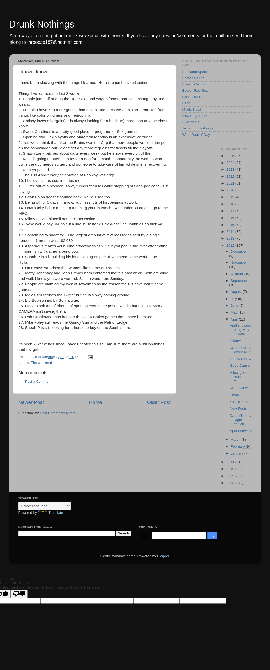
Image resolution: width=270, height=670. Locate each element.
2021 (230, 183)
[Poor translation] (19, 594)
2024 (230, 163)
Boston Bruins (193, 78)
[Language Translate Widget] (44, 506)
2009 (230, 476)
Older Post (158, 402)
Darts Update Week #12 (240, 350)
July (234, 299)
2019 (230, 197)
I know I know (240, 359)
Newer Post (31, 402)
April (235, 319)
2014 (230, 232)
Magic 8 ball (191, 109)
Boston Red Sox (195, 91)
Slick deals (190, 122)
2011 (230, 462)
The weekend (41, 363)
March (236, 439)
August (237, 292)
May (234, 312)
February (238, 447)
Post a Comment (38, 381)
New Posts (238, 408)
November (239, 262)
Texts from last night (198, 128)
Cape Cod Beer (194, 97)
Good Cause (240, 366)
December (239, 251)
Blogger (163, 556)
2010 (230, 469)
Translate (50, 513)
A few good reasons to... (238, 377)
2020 (230, 190)
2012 (230, 245)
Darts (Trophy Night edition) (240, 420)
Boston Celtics (193, 84)
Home (95, 402)
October (237, 274)
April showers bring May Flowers (240, 329)
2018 (230, 204)
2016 (230, 218)
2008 (230, 483)
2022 (230, 177)
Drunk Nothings (41, 24)
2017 (230, 211)
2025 (230, 156)
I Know (235, 341)
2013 (230, 238)
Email (234, 395)
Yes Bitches (239, 402)
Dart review (239, 388)
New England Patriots (199, 116)
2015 (230, 225)
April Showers (241, 431)
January (237, 453)
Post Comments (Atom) (58, 413)
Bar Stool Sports (195, 72)
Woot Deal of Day (196, 135)
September (239, 281)
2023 (230, 169)
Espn (186, 103)
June (235, 305)
